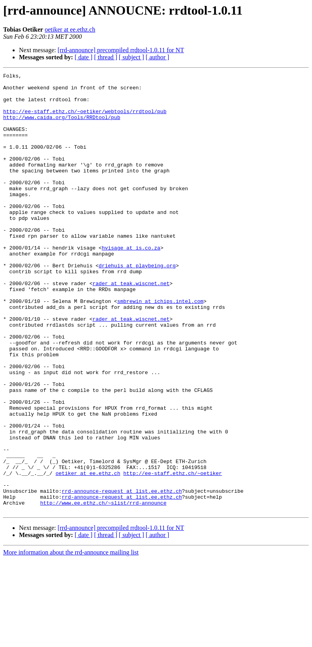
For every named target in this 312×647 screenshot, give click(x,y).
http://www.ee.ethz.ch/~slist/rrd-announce (103, 589)
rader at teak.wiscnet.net (130, 325)
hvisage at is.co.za (131, 283)
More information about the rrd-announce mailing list (71, 640)
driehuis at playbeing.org (137, 304)
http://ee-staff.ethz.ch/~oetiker (172, 553)
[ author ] (157, 57)
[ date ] (83, 57)
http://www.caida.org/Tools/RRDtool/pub (61, 126)
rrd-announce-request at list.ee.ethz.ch (122, 575)
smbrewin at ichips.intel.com (160, 347)
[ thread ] (105, 57)
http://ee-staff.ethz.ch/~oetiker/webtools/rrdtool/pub (84, 119)
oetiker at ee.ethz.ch (70, 29)
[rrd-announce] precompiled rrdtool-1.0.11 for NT (121, 50)
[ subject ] (131, 57)
